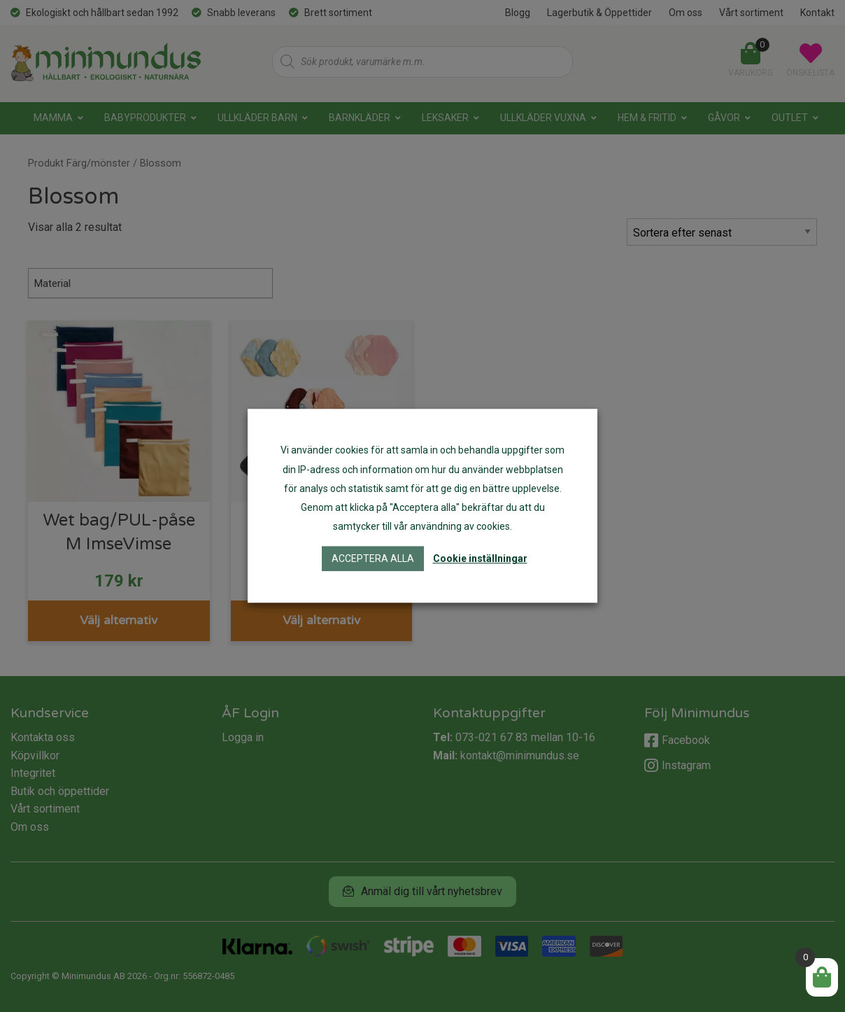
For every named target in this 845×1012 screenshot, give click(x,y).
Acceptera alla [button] (373, 559)
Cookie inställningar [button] (480, 559)
